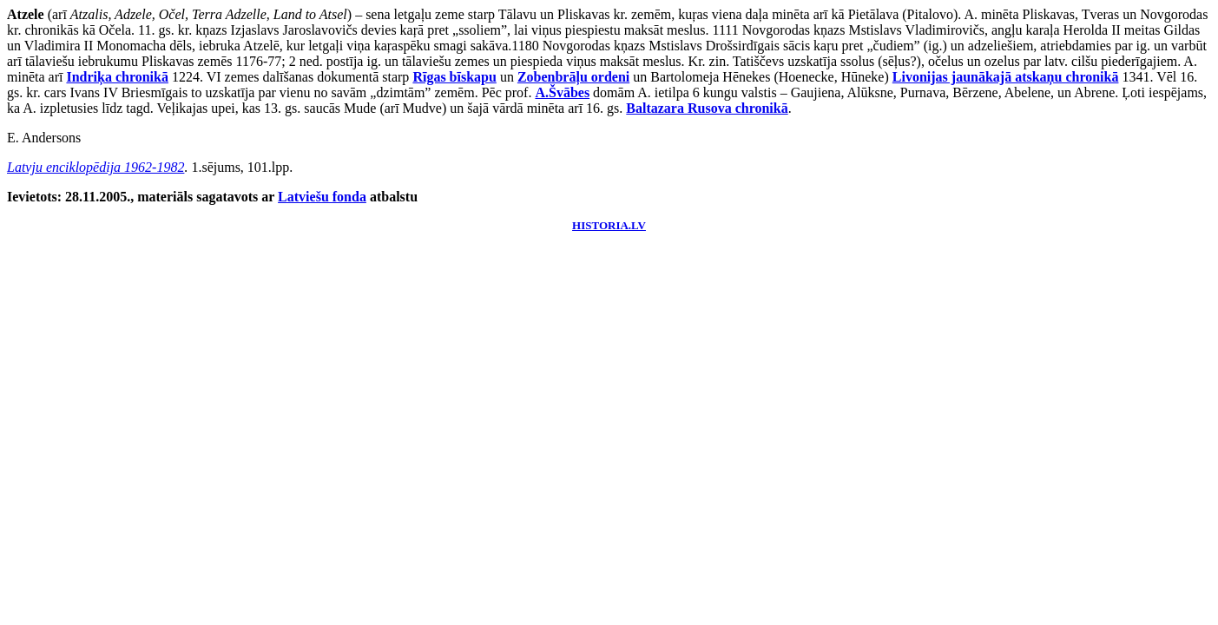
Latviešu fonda (322, 196)
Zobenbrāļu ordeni (573, 76)
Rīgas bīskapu (454, 76)
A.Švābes (562, 92)
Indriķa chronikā (117, 76)
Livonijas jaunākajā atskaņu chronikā (1005, 76)
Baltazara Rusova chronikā (706, 108)
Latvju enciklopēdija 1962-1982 (95, 167)
